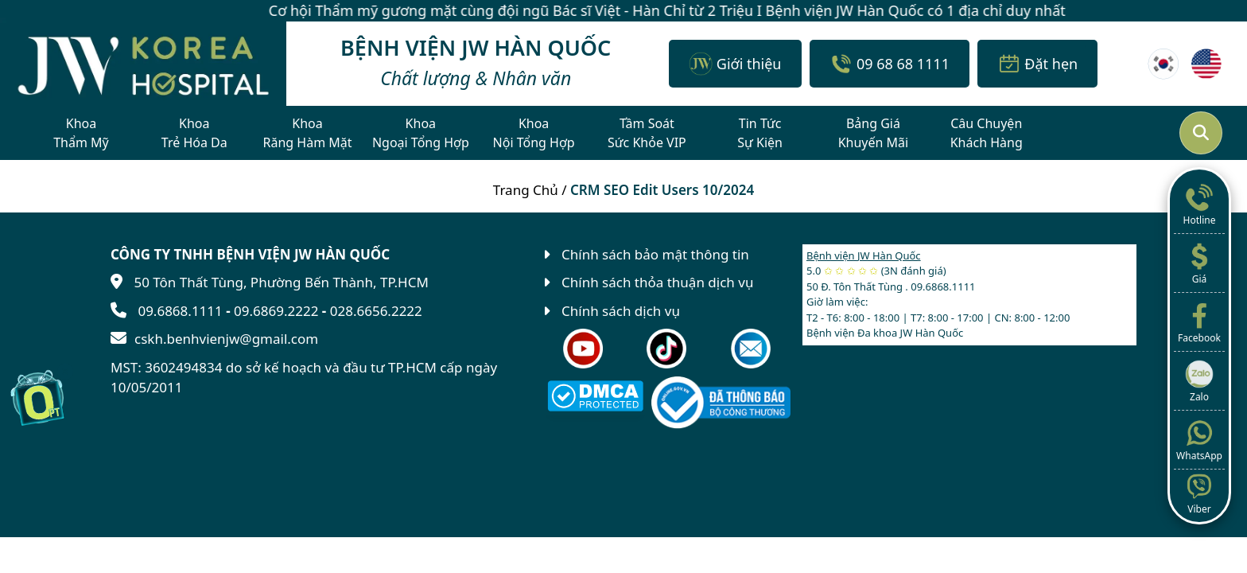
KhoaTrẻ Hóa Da (194, 133)
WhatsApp (1199, 439)
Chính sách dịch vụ (620, 311)
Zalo (1199, 380)
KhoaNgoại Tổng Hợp (420, 133)
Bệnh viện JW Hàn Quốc (863, 255)
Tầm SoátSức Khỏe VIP (647, 133)
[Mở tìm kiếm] (1200, 132)
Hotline (1199, 204)
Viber (1199, 493)
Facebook (1199, 321)
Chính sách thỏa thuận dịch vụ (657, 282)
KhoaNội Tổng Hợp (534, 133)
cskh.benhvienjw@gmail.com (226, 338)
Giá (1199, 263)
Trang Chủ (525, 190)
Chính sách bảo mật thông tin (655, 254)
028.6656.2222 (376, 311)
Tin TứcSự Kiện (760, 133)
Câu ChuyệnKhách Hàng (986, 133)
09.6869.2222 (276, 311)
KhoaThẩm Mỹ (81, 133)
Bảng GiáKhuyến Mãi (873, 133)
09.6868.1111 (180, 311)
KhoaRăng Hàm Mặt (307, 133)
